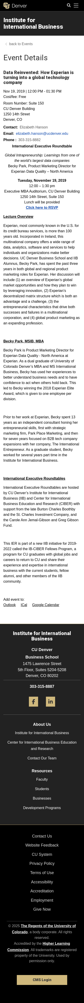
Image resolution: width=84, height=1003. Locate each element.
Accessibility (42, 882)
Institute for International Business (42, 733)
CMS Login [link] (42, 980)
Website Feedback (42, 845)
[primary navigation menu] (76, 5)
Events (27, 44)
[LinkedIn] (50, 708)
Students (42, 789)
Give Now (42, 909)
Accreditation (42, 891)
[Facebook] (33, 708)
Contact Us (42, 836)
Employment (42, 900)
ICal (24, 605)
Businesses (42, 798)
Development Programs (42, 808)
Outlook (9, 605)
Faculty (42, 779)
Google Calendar (45, 605)
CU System (42, 854)
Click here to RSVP (42, 207)
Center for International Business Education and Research (42, 745)
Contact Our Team (42, 758)
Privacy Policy (41, 863)
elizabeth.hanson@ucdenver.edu (42, 133)
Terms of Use (42, 872)
